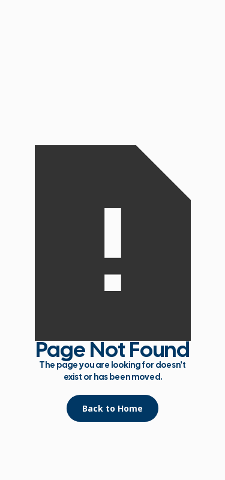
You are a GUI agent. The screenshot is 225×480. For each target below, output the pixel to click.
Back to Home (112, 408)
